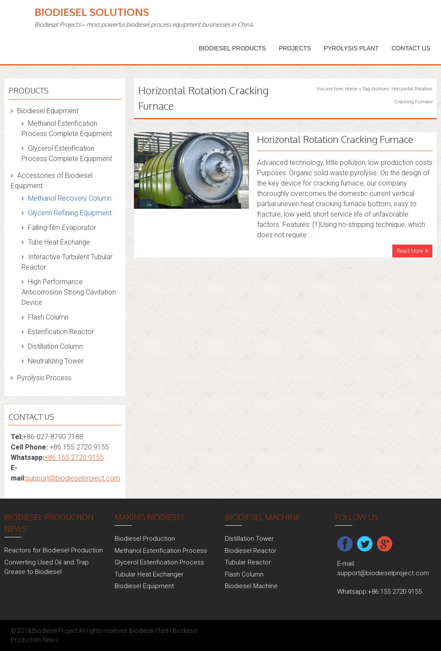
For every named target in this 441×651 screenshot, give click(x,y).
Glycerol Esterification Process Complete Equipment (67, 153)
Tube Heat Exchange (59, 242)
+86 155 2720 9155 (74, 457)
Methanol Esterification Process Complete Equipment (67, 128)
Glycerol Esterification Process (159, 562)
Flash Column (48, 317)
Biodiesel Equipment (47, 111)
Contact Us (410, 48)
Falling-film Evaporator (62, 227)
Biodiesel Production (145, 538)
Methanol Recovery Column (70, 198)
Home (351, 89)
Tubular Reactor (248, 562)
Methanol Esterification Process (161, 551)
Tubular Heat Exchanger (149, 574)
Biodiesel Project (55, 630)
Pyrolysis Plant (351, 48)
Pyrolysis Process (44, 378)
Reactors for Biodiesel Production (53, 550)
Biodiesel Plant (149, 630)
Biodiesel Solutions (91, 12)
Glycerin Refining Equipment (70, 213)
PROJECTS (295, 48)
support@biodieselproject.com (73, 478)
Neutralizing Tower (56, 361)
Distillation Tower (249, 538)
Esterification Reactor (61, 332)
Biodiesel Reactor (250, 551)
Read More (410, 251)
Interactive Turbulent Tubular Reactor (67, 262)
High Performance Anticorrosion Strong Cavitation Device (69, 292)
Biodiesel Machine (251, 586)
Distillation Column (55, 346)
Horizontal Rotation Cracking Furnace (335, 139)
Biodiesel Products (232, 48)
